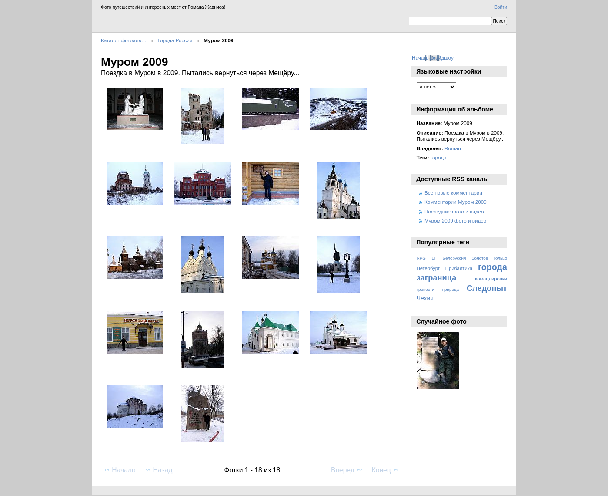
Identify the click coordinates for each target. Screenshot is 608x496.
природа (450, 289)
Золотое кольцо (489, 258)
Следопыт (487, 288)
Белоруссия (454, 258)
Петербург (428, 268)
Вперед (347, 470)
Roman (452, 148)
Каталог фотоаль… (123, 40)
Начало (119, 470)
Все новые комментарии (453, 193)
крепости (425, 289)
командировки (491, 278)
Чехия (425, 298)
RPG (421, 258)
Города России (174, 40)
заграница (437, 277)
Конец (385, 470)
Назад (159, 470)
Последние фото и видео (454, 211)
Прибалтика (458, 268)
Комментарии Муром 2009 (455, 202)
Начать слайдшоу (433, 58)
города (439, 157)
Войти (500, 7)
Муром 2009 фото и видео (455, 220)
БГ (434, 258)
